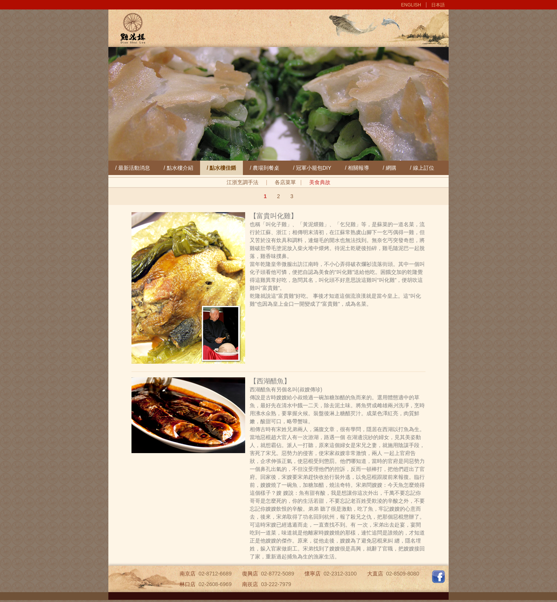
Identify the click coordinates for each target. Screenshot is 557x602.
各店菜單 (285, 182)
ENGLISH (411, 5)
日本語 (438, 5)
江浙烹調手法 (242, 182)
